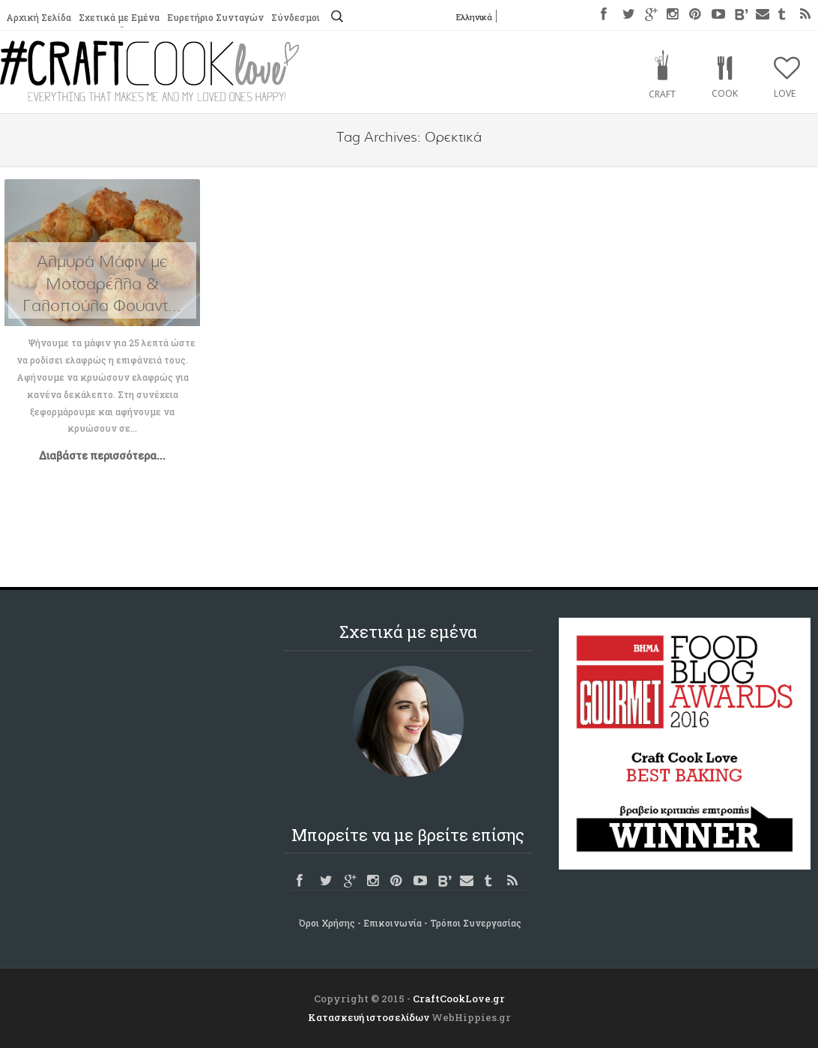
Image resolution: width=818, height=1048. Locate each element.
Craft (662, 94)
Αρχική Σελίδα (38, 17)
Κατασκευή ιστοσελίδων (368, 1017)
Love (785, 93)
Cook (725, 93)
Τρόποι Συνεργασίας (475, 923)
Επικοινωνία (392, 923)
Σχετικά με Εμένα (119, 17)
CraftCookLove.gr (459, 998)
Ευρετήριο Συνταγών (215, 17)
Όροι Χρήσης (327, 923)
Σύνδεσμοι (295, 17)
